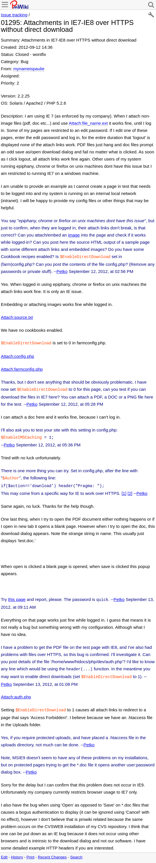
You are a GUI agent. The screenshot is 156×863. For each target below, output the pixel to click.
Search (76, 851)
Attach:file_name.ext (88, 123)
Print (30, 851)
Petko (61, 270)
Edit (4, 851)
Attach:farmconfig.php (22, 368)
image (74, 235)
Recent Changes (52, 851)
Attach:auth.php (16, 691)
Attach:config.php (17, 355)
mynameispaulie (28, 68)
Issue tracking (14, 14)
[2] (130, 489)
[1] (124, 489)
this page (17, 595)
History (17, 851)
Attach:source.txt (17, 316)
